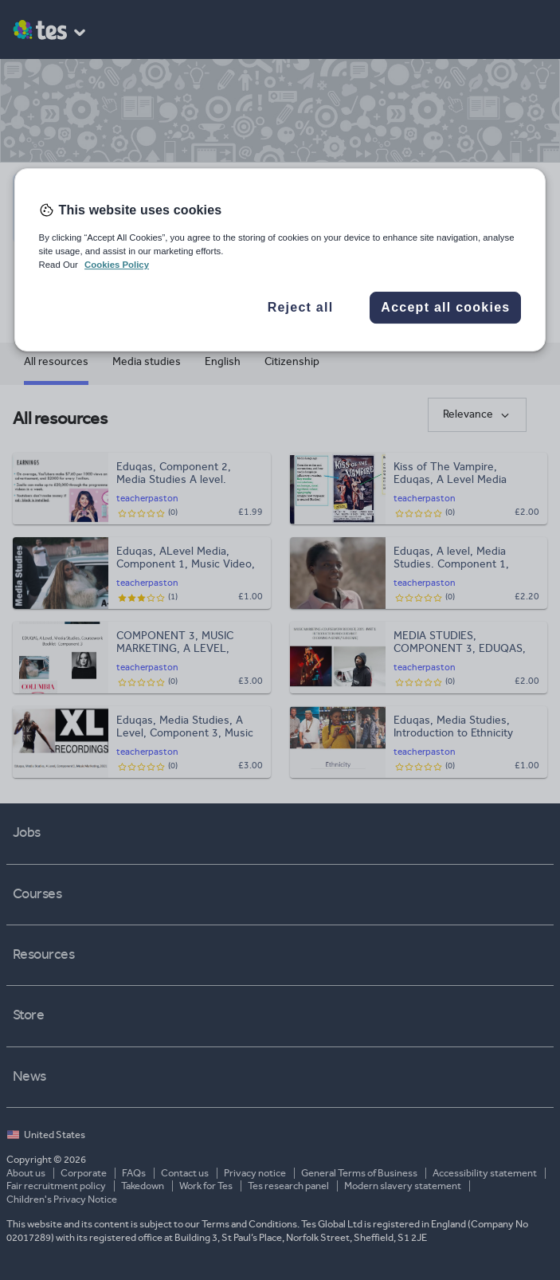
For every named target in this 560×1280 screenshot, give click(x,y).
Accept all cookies (445, 307)
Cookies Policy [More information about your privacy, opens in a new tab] (116, 264)
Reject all (301, 307)
